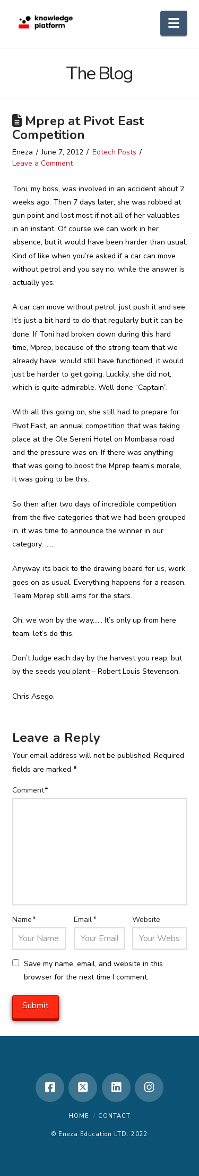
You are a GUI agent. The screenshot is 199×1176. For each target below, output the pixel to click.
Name (24, 919)
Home (78, 1116)
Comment (30, 790)
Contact (114, 1116)
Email (85, 919)
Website (146, 919)
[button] (173, 23)
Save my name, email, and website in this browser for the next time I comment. (93, 970)
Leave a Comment (42, 163)
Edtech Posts (114, 152)
